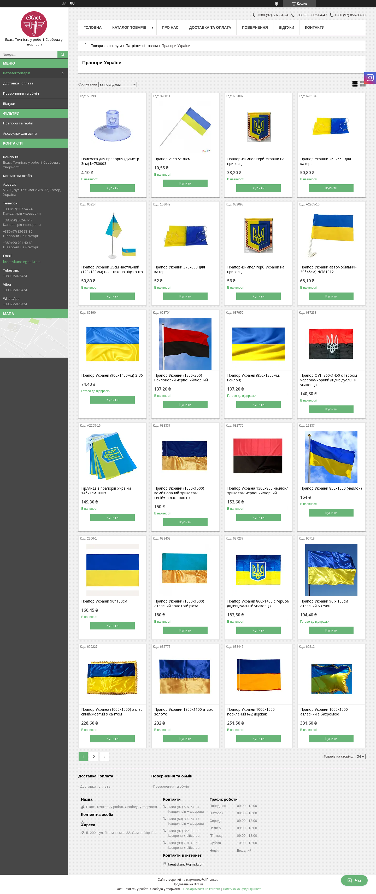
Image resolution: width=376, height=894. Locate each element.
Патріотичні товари (142, 46)
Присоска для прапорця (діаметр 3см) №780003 (110, 161)
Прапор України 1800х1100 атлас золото (183, 712)
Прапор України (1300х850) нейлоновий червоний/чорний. (181, 377)
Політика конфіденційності (242, 889)
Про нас (170, 27)
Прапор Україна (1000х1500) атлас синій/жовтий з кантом (111, 712)
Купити (113, 188)
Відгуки (9, 103)
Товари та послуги (106, 46)
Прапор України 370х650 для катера (179, 269)
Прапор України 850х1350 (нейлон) (331, 488)
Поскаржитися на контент (201, 889)
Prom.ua (212, 879)
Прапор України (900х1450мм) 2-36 (112, 375)
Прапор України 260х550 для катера (325, 161)
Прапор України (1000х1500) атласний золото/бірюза (179, 603)
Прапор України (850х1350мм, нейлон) (253, 377)
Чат (354, 880)
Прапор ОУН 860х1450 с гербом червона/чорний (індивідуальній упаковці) (328, 380)
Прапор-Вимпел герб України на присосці (255, 161)
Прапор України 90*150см (104, 601)
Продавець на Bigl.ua (188, 884)
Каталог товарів (16, 73)
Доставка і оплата (18, 83)
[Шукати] (62, 55)
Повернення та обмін (21, 93)
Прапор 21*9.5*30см (172, 159)
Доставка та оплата (210, 27)
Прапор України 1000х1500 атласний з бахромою (324, 712)
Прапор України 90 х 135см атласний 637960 (324, 603)
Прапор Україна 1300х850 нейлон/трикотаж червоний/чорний (257, 490)
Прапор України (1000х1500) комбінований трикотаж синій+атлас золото (179, 493)
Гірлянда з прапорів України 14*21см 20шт (106, 490)
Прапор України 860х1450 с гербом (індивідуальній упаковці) (258, 603)
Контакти (315, 27)
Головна (93, 27)
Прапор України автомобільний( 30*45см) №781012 (328, 269)
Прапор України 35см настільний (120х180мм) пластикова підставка (112, 269)
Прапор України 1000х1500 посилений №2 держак (251, 712)
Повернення (255, 27)
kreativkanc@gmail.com (21, 261)
